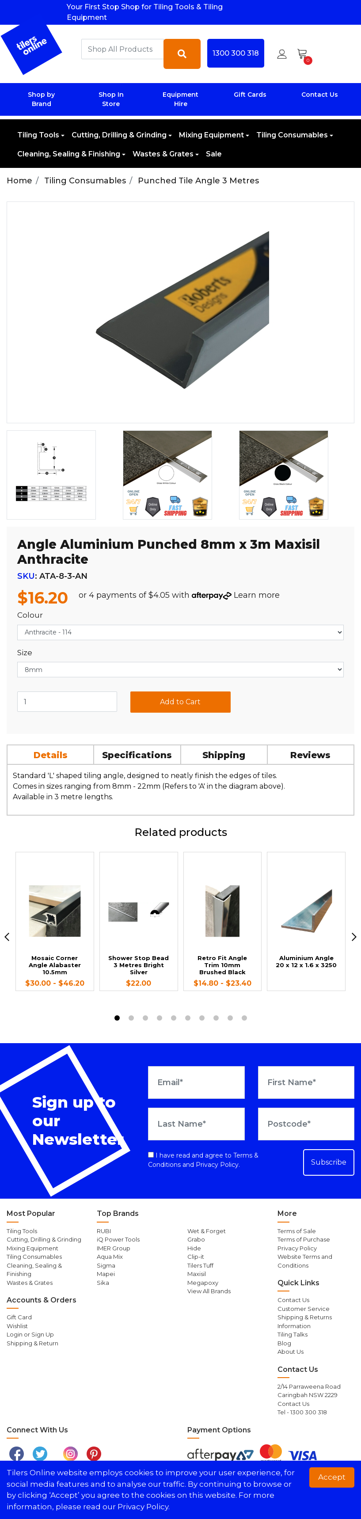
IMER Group (113, 1248)
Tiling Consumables (292, 135)
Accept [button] (332, 1477)
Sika (103, 1282)
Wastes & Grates (163, 154)
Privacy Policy (217, 1165)
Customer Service (303, 1308)
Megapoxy (202, 1282)
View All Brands (209, 1291)
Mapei (106, 1273)
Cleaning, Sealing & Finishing (68, 154)
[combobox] (122, 49)
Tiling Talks (292, 1334)
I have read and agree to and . (203, 1160)
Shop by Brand (41, 99)
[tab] (51, 754)
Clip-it (195, 1256)
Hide (194, 1248)
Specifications (137, 755)
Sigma (106, 1265)
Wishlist (17, 1325)
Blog (284, 1343)
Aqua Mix (110, 1256)
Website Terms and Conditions (304, 1261)
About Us (290, 1351)
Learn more (257, 595)
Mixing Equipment (211, 135)
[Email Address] (196, 1082)
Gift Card (19, 1317)
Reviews (310, 755)
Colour (30, 615)
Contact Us (319, 95)
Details (51, 755)
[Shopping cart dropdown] (305, 54)
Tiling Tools (38, 135)
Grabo (196, 1239)
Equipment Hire (180, 99)
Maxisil (196, 1273)
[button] (282, 54)
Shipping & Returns (304, 1317)
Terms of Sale (296, 1230)
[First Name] (306, 1082)
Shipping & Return (32, 1343)
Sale (214, 154)
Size (24, 652)
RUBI (104, 1230)
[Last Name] (196, 1124)
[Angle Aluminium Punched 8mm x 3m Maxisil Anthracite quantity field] (67, 701)
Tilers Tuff (200, 1265)
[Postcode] (306, 1124)
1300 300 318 (236, 53)
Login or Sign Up (30, 1334)
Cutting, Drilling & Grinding (119, 135)
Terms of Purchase (303, 1239)
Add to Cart (180, 702)
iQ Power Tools (118, 1239)
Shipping (223, 755)
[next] (354, 937)
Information (294, 1325)
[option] (61, 475)
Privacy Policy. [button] (144, 1506)
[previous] (7, 937)
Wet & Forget (206, 1230)
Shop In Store (111, 99)
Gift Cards (250, 95)
